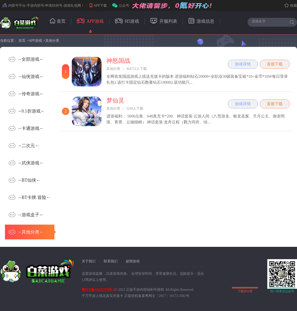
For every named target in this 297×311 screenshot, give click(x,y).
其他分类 (52, 40)
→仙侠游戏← (26, 76)
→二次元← (24, 145)
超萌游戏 (133, 261)
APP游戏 (90, 21)
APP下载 (98, 5)
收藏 (290, 5)
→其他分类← (31, 231)
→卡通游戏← (26, 128)
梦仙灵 (115, 100)
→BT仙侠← (25, 180)
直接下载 (275, 64)
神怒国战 (118, 61)
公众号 (120, 5)
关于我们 (89, 261)
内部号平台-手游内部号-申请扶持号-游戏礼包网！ (43, 5)
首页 (58, 21)
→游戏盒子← (26, 214)
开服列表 (163, 21)
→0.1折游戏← (27, 111)
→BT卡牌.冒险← (30, 197)
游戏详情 (243, 64)
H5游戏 (127, 21)
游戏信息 (202, 21)
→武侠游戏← (26, 162)
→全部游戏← (26, 59)
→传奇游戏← (26, 93)
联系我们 (111, 261)
